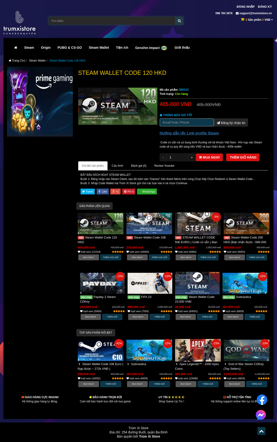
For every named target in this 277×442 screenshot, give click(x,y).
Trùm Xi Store (149, 436)
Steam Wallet (99, 47)
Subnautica (237, 297)
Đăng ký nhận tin (231, 122)
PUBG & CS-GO (69, 47)
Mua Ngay (88, 257)
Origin (46, 47)
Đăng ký (265, 6)
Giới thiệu (182, 47)
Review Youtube (164, 165)
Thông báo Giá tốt (176, 115)
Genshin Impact (151, 48)
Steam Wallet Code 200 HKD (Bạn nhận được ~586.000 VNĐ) (245, 242)
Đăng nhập (246, 6)
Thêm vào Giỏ (110, 257)
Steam (29, 47)
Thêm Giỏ (112, 317)
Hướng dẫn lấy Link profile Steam (189, 133)
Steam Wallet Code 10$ (146, 237)
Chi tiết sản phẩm (93, 165)
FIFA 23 (140, 297)
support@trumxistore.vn (254, 13)
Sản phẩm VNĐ (259, 19)
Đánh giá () (138, 165)
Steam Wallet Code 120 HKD (67, 60)
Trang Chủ (17, 60)
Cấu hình (117, 165)
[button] (78, 233)
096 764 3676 (224, 13)
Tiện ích (122, 47)
